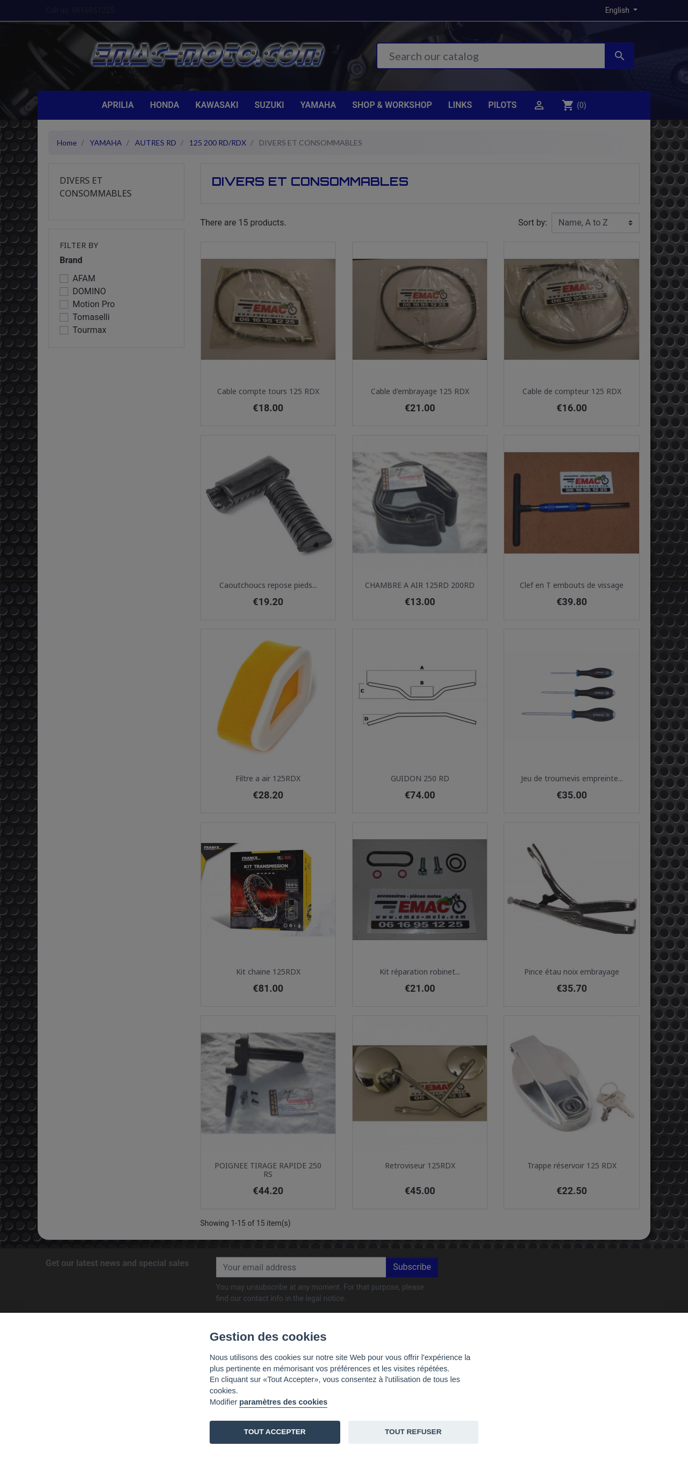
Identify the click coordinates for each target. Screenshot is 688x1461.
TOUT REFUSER (413, 1432)
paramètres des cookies (283, 1402)
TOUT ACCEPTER (275, 1432)
